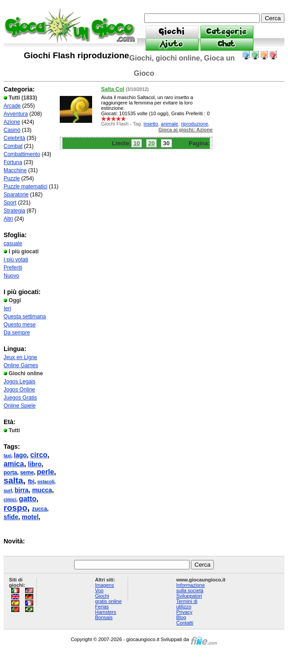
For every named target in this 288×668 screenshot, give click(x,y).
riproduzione (194, 123)
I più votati (16, 259)
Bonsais (103, 617)
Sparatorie (16, 194)
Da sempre (17, 333)
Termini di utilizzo (186, 604)
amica (14, 464)
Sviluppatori (189, 596)
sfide (11, 517)
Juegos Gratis (20, 398)
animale (169, 123)
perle (45, 472)
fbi (31, 481)
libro (34, 464)
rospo (15, 507)
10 (136, 143)
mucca (42, 490)
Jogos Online (19, 389)
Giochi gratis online (108, 598)
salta (13, 480)
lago (20, 455)
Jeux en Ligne (20, 357)
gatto (27, 499)
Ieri (7, 308)
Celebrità (14, 138)
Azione (12, 122)
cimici (10, 499)
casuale (13, 243)
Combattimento (22, 154)
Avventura (16, 114)
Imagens (104, 585)
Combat (13, 146)
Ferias (102, 606)
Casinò (12, 130)
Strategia (14, 211)
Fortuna (13, 162)
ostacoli (45, 481)
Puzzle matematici (25, 186)
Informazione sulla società (190, 587)
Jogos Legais (19, 381)
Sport (10, 203)
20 (151, 143)
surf (8, 490)
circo (38, 455)
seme (27, 472)
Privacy (184, 612)
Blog (181, 617)
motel (30, 517)
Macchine (15, 170)
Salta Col (112, 89)
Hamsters (105, 612)
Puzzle (12, 178)
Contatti (184, 622)
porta (10, 472)
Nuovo (11, 276)
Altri (8, 219)
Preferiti (13, 268)
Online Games (21, 365)
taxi (7, 455)
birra (21, 490)
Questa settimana (25, 316)
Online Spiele (19, 406)
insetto (151, 123)
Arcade (12, 106)
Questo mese (19, 324)
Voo (99, 590)
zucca (39, 509)
